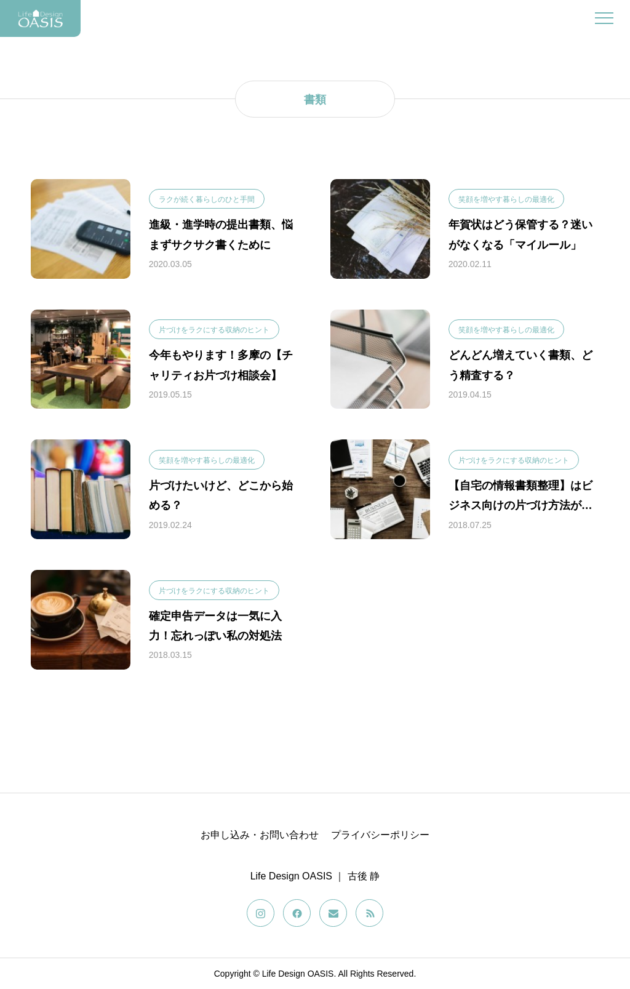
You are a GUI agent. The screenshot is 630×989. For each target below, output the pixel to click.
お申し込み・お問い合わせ (260, 835)
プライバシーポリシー (380, 835)
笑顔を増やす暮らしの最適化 (506, 199)
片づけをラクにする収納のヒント (214, 330)
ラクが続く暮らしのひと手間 (207, 199)
